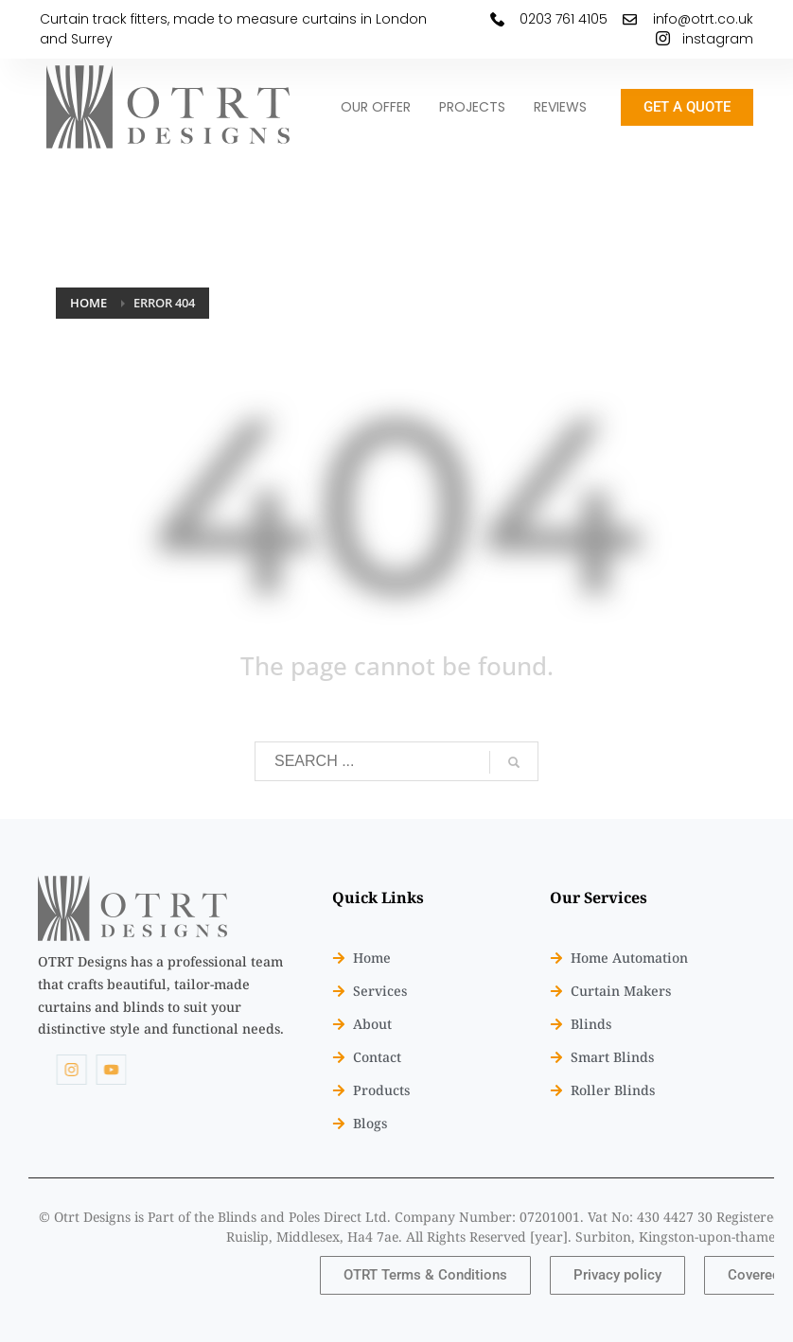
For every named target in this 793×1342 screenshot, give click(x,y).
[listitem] (161, 995)
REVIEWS (560, 106)
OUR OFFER (376, 106)
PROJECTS (472, 106)
